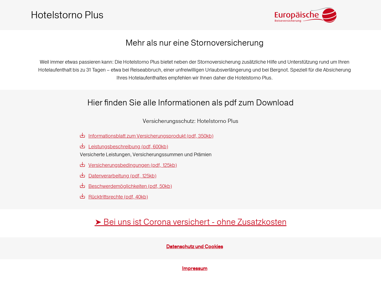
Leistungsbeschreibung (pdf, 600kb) (128, 146)
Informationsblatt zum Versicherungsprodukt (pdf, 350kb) (150, 136)
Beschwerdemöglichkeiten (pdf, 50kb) (130, 186)
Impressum (194, 268)
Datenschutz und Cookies (194, 247)
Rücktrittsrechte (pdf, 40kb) (118, 197)
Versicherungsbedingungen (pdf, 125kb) (132, 165)
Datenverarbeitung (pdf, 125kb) (122, 176)
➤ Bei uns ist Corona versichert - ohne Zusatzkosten (191, 222)
